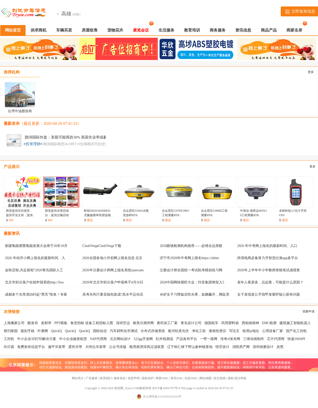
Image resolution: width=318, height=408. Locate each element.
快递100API (296, 339)
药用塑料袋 (230, 323)
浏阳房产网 (241, 347)
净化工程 (199, 331)
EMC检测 (269, 323)
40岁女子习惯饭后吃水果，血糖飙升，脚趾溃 (194, 294)
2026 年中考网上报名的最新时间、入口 (267, 246)
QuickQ (56, 331)
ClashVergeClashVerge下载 (101, 246)
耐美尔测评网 (143, 323)
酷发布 (33, 323)
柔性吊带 (75, 347)
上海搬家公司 (14, 323)
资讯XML (176, 378)
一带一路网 (208, 339)
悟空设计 (222, 347)
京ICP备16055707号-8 (166, 388)
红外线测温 (164, 339)
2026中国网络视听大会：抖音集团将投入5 (192, 282)
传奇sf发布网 (230, 339)
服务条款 (120, 378)
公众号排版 (117, 347)
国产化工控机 (296, 331)
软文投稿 (220, 378)
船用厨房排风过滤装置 (146, 347)
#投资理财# (33, 144)
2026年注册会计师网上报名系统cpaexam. (113, 270)
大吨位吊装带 (95, 347)
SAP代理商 (98, 339)
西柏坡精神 (250, 323)
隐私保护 (148, 378)
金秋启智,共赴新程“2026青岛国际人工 (34, 270)
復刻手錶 (28, 331)
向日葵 (9, 347)
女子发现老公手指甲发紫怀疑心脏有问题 (268, 294)
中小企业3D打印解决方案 (36, 339)
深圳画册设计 (263, 347)
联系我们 (106, 378)
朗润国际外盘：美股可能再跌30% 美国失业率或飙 (66, 137)
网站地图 (205, 378)
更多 (311, 72)
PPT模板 (60, 323)
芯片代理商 (275, 339)
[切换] (76, 14)
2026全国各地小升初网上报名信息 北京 (112, 258)
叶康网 (43, 331)
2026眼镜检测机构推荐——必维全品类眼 (191, 246)
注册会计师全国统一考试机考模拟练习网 (191, 270)
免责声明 (134, 378)
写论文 (234, 331)
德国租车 (211, 323)
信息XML (191, 378)
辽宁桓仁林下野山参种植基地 (189, 347)
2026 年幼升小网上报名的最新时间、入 (35, 258)
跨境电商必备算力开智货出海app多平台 (267, 258)
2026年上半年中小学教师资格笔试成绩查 (268, 270)
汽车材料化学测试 (124, 331)
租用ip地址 (250, 331)
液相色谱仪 (217, 331)
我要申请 (309, 311)
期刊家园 (11, 331)
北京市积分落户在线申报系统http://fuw (34, 282)
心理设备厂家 (272, 331)
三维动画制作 (253, 339)
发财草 (46, 323)
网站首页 (13, 30)
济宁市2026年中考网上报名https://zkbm (189, 258)
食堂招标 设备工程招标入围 (91, 323)
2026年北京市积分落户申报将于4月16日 (112, 282)
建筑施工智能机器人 (295, 323)
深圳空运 (123, 323)
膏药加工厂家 (167, 323)
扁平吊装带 (56, 347)
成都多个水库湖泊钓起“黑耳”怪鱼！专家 (36, 294)
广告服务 (92, 378)
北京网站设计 (120, 339)
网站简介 (78, 378)
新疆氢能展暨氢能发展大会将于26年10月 (36, 246)
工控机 (9, 339)
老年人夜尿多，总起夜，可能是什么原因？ (270, 282)
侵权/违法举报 (237, 378)
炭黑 (280, 347)
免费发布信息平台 (31, 347)
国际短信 (100, 331)
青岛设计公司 (191, 323)
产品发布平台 (186, 339)
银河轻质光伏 (178, 331)
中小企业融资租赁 (73, 339)
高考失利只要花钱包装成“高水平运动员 (112, 294)
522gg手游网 (143, 339)
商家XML (162, 378)
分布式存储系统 (153, 331)
